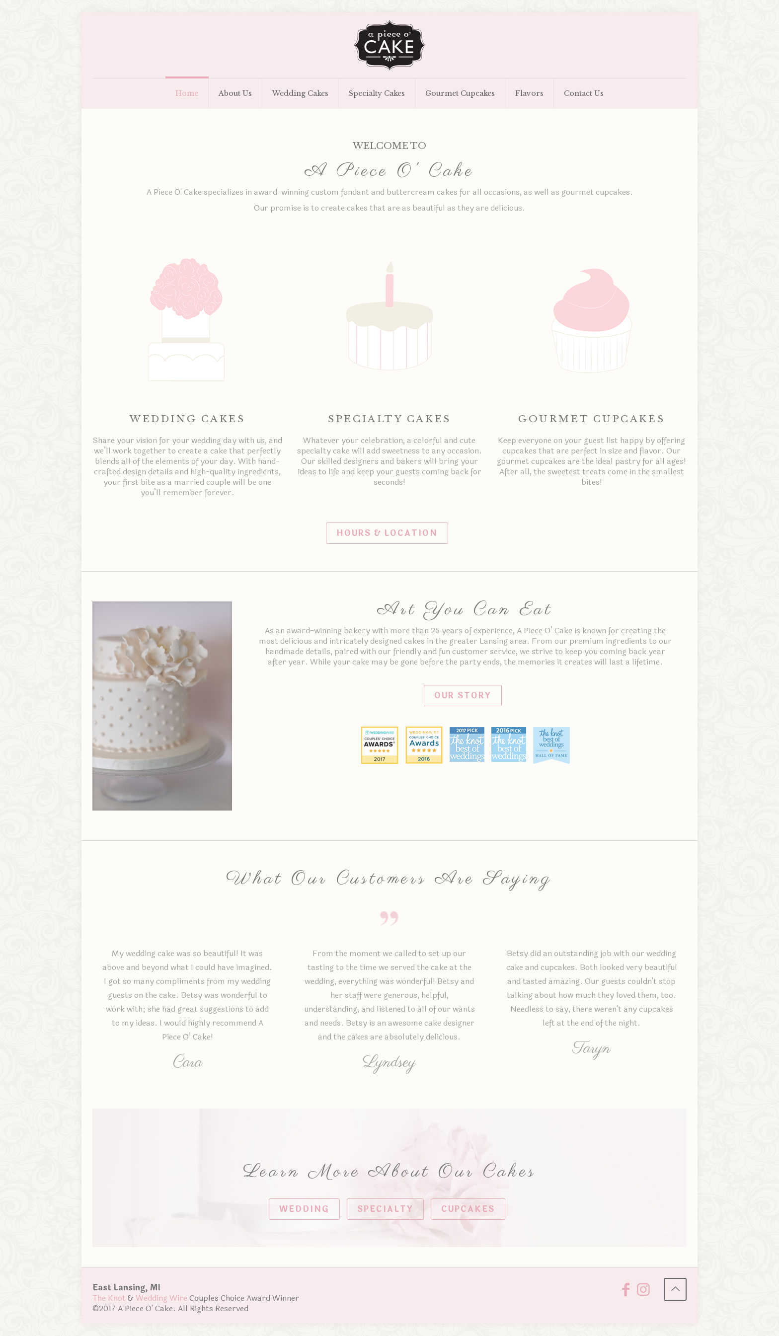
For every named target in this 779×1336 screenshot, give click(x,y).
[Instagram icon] (643, 1292)
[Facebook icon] (625, 1292)
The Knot (109, 1298)
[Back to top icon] (675, 1289)
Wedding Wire (161, 1298)
